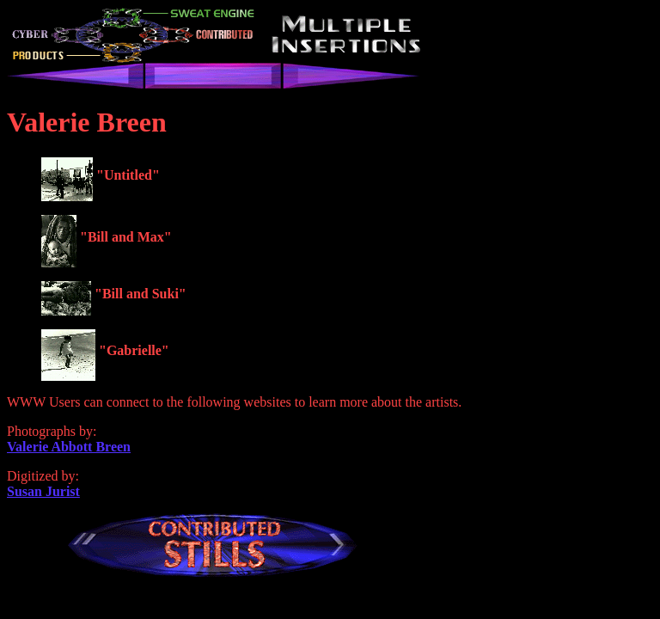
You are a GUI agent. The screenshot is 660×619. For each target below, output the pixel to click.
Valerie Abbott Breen (69, 446)
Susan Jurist (43, 491)
